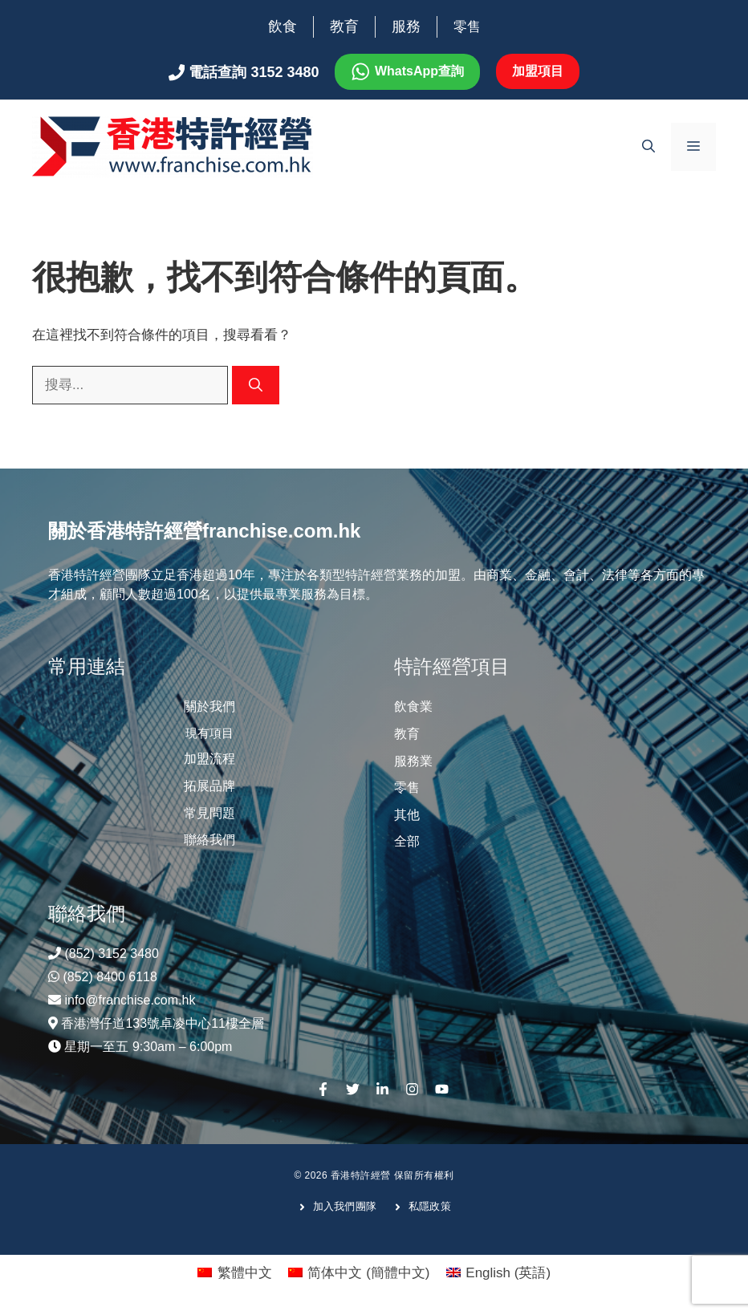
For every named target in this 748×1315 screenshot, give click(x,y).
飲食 (282, 26)
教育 (344, 26)
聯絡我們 (209, 839)
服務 (406, 26)
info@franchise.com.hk (129, 1000)
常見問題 (209, 813)
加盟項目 (537, 71)
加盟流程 (209, 758)
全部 (407, 841)
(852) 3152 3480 (111, 953)
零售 (467, 26)
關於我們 (209, 706)
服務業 (413, 761)
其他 (407, 815)
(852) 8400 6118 (110, 977)
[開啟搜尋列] (648, 147)
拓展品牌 (209, 786)
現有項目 (209, 733)
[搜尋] (255, 385)
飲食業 (413, 706)
